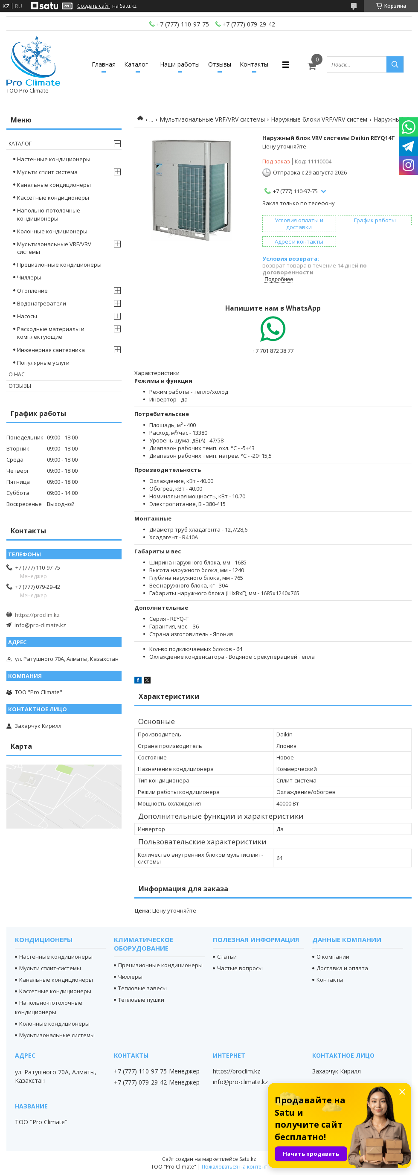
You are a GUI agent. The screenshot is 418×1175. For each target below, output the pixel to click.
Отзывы (219, 64)
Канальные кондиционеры (54, 185)
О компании (332, 956)
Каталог (136, 64)
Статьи (227, 956)
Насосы (27, 316)
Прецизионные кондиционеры (59, 264)
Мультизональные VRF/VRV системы (212, 119)
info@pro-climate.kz (40, 625)
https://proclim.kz (37, 614)
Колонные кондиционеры (52, 231)
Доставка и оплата (342, 968)
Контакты (254, 64)
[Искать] (394, 64)
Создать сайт (93, 6)
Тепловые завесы (142, 988)
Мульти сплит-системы (50, 968)
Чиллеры (29, 277)
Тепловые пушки (141, 999)
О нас (17, 374)
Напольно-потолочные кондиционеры (48, 214)
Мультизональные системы (57, 1035)
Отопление (32, 290)
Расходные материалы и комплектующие (50, 332)
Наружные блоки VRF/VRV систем (319, 119)
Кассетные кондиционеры (53, 197)
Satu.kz (247, 1159)
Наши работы (180, 64)
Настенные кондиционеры (53, 159)
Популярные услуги (43, 362)
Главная (104, 64)
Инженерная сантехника (51, 350)
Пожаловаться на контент (234, 1166)
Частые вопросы (240, 968)
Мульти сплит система (47, 172)
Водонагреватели (41, 303)
